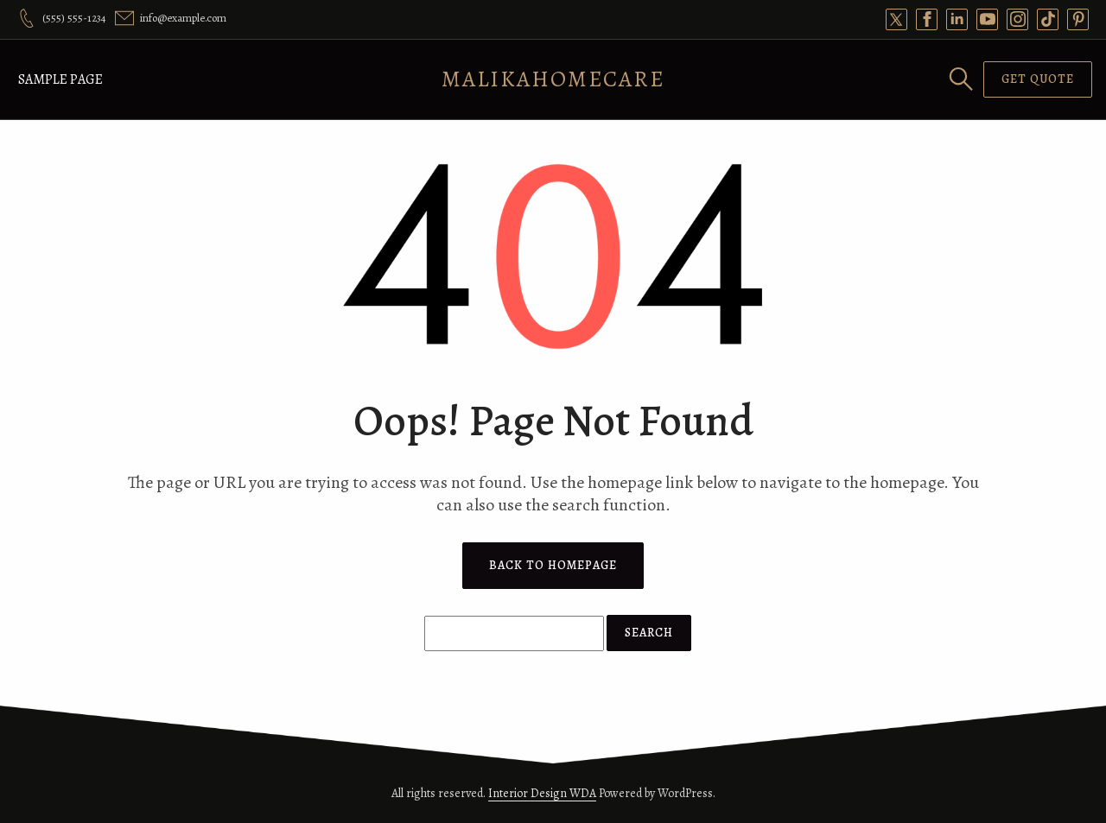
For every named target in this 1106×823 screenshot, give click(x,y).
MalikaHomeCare (553, 79)
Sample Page (60, 79)
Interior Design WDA (542, 793)
